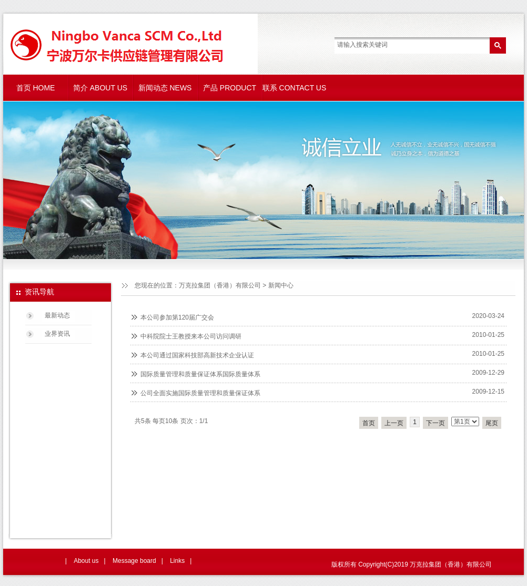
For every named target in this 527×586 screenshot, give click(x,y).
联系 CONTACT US (294, 88)
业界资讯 (57, 333)
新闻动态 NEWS (165, 88)
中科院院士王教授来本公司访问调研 (190, 336)
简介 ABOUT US (100, 88)
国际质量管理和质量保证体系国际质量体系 (200, 374)
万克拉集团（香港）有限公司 (220, 285)
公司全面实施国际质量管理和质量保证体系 (200, 393)
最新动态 (57, 315)
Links (177, 560)
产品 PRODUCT (229, 88)
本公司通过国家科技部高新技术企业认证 (197, 355)
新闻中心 (280, 285)
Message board (134, 560)
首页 (368, 423)
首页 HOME (35, 88)
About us (86, 560)
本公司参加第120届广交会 (177, 317)
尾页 (491, 423)
